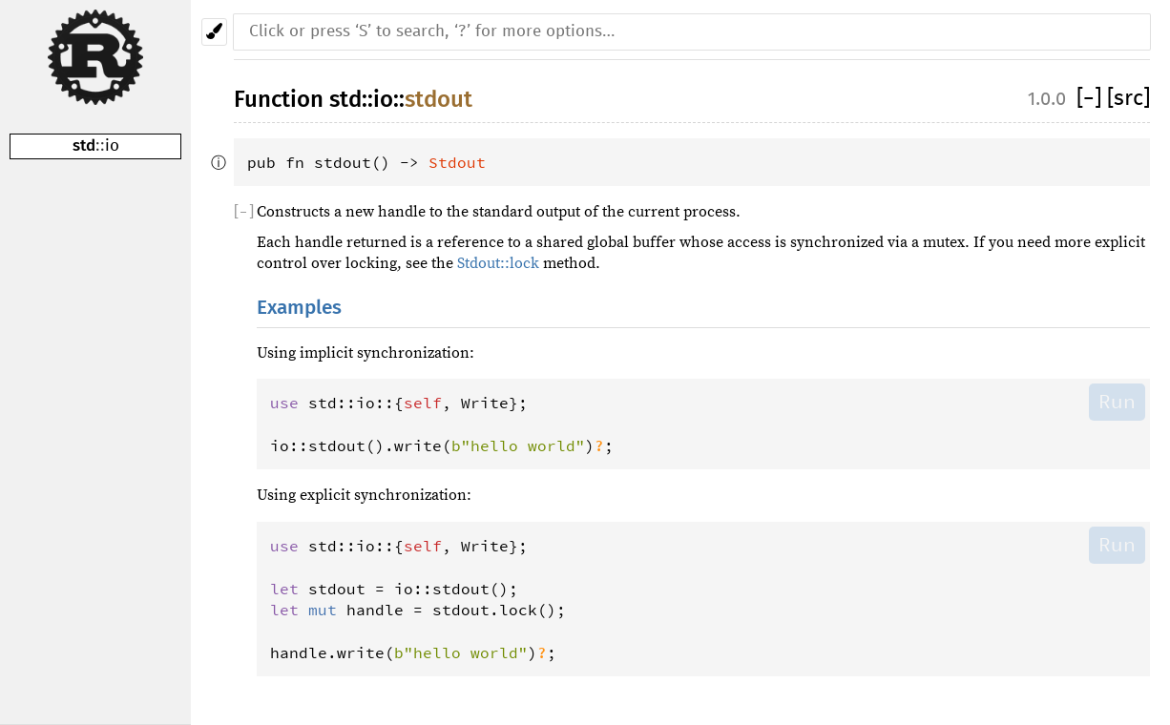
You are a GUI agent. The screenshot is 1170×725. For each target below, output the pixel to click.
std (84, 145)
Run (1117, 401)
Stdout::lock (498, 263)
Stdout (457, 162)
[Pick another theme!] (214, 32)
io (112, 146)
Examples (299, 308)
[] (1091, 99)
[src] (1128, 99)
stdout (438, 99)
